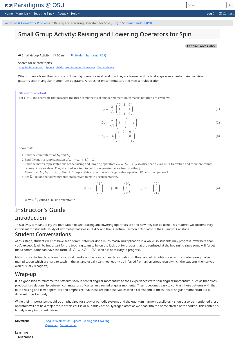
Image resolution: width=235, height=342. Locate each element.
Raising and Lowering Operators (75, 67)
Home (8, 14)
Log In (211, 14)
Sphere (50, 67)
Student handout (133, 23)
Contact (226, 14)
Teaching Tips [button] (43, 14)
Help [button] (74, 14)
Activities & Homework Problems (27, 23)
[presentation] (28, 97)
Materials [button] (22, 14)
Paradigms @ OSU (34, 5)
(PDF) (114, 23)
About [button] (61, 14)
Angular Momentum (31, 67)
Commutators (105, 67)
